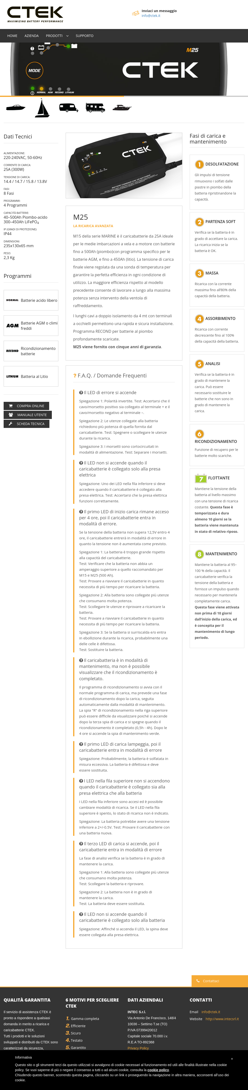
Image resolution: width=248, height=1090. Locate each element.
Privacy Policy (138, 1046)
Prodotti (54, 34)
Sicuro (73, 1031)
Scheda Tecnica (26, 422)
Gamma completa (82, 1017)
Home (12, 34)
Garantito (76, 1046)
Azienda (32, 34)
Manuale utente (28, 413)
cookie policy (158, 1070)
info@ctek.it (151, 15)
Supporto (84, 34)
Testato (74, 1038)
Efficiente (75, 1024)
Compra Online (26, 404)
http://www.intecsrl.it (222, 1017)
